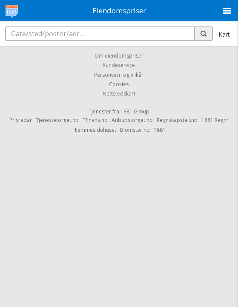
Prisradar (20, 120)
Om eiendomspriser (119, 55)
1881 (160, 129)
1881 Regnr (215, 120)
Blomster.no (135, 129)
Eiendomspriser (119, 10)
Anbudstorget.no (132, 120)
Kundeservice (119, 65)
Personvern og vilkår (118, 74)
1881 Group (134, 111)
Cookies (119, 84)
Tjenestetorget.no (57, 120)
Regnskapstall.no (177, 120)
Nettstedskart (119, 94)
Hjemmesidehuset (94, 129)
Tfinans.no (95, 120)
